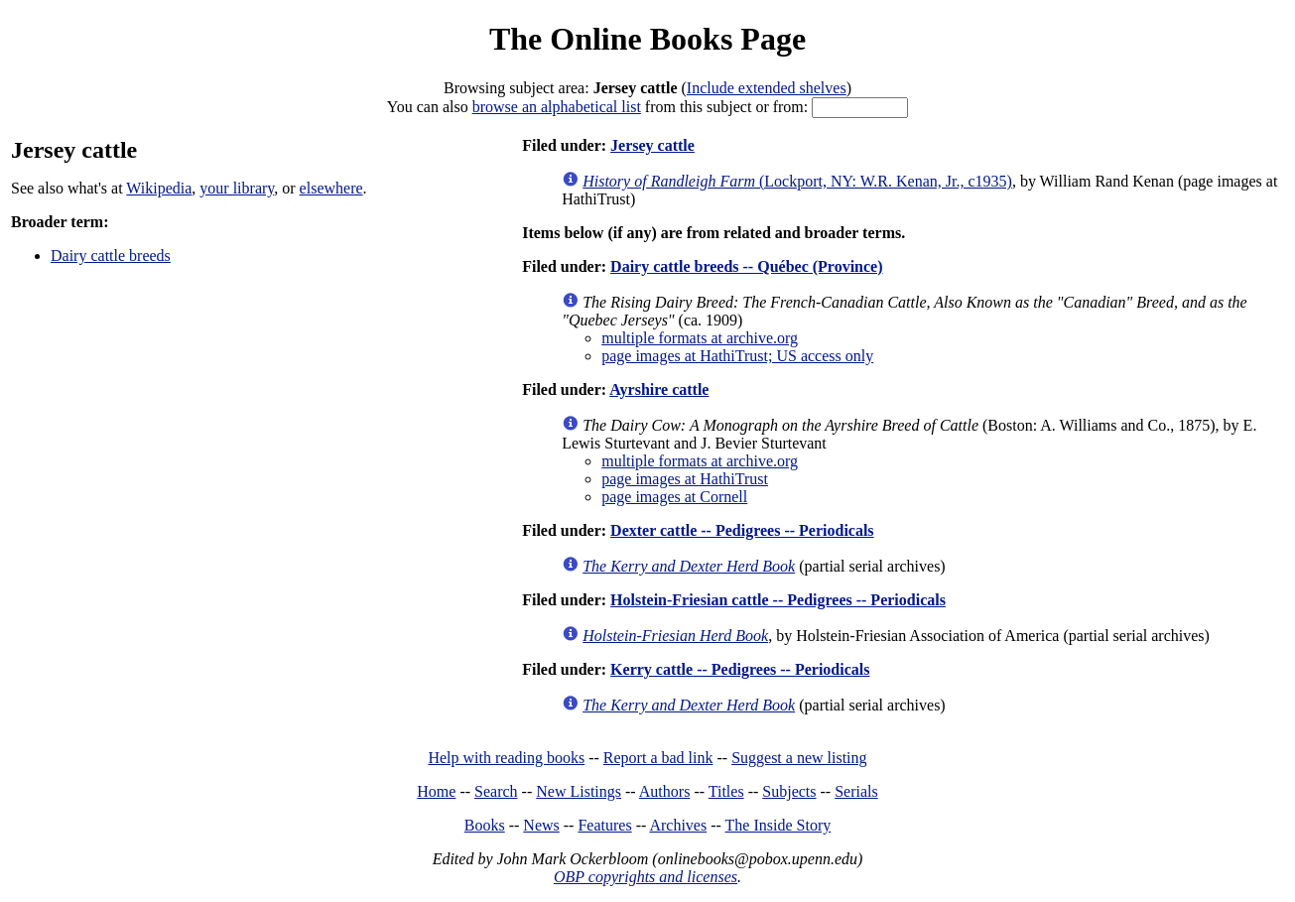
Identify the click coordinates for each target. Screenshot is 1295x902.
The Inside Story (778, 825)
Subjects (789, 791)
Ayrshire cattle (659, 389)
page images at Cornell (674, 496)
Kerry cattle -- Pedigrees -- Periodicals (739, 669)
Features (604, 825)
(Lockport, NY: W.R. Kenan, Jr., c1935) (797, 181)
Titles (726, 791)
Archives (678, 825)
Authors (665, 791)
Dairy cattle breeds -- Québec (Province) (746, 266)
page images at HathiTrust (684, 478)
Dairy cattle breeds (111, 255)
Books (484, 825)
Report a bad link (658, 757)
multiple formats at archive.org (699, 337)
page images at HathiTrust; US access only (737, 355)
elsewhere (331, 188)
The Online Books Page (647, 39)
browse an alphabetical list (556, 106)
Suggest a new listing (798, 757)
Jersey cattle (652, 145)
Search (496, 791)
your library (236, 188)
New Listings (578, 791)
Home (436, 791)
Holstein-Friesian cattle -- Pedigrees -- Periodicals (778, 599)
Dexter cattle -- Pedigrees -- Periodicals (742, 530)
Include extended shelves (766, 87)
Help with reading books (506, 757)
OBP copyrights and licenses (645, 876)
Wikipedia (159, 188)
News (541, 825)
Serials (856, 791)
